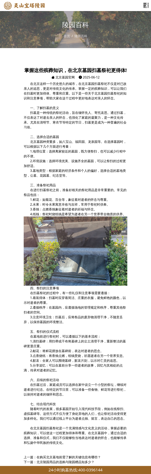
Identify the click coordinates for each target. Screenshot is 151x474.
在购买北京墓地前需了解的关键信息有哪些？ (69, 457)
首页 (67, 36)
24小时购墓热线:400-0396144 (75, 470)
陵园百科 (80, 36)
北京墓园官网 (63, 77)
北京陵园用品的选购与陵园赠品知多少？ (65, 462)
